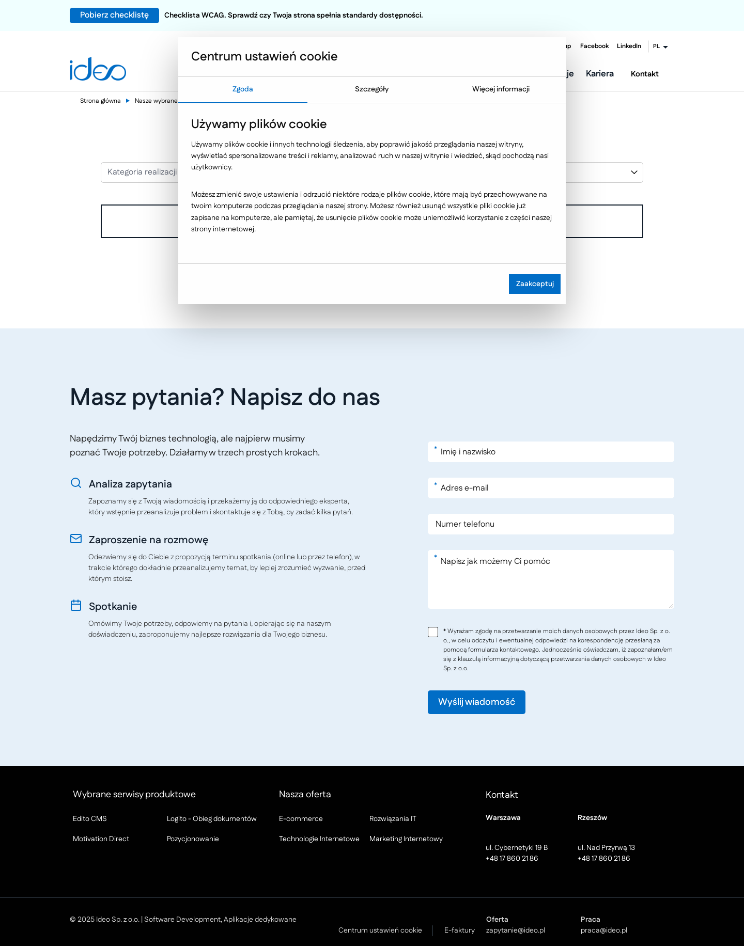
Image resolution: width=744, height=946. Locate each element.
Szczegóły (372, 89)
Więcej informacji (501, 89)
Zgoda (243, 89)
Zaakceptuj (535, 284)
